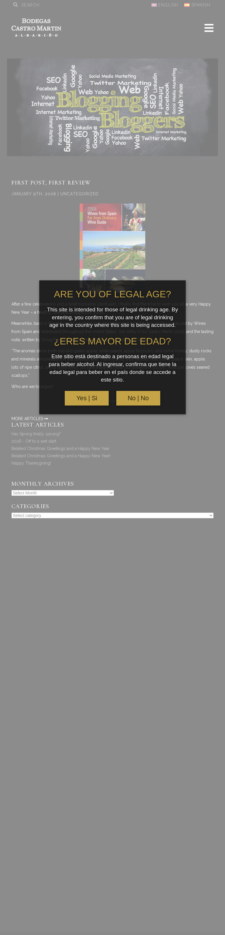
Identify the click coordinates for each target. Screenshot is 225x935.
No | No (138, 398)
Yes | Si (86, 398)
